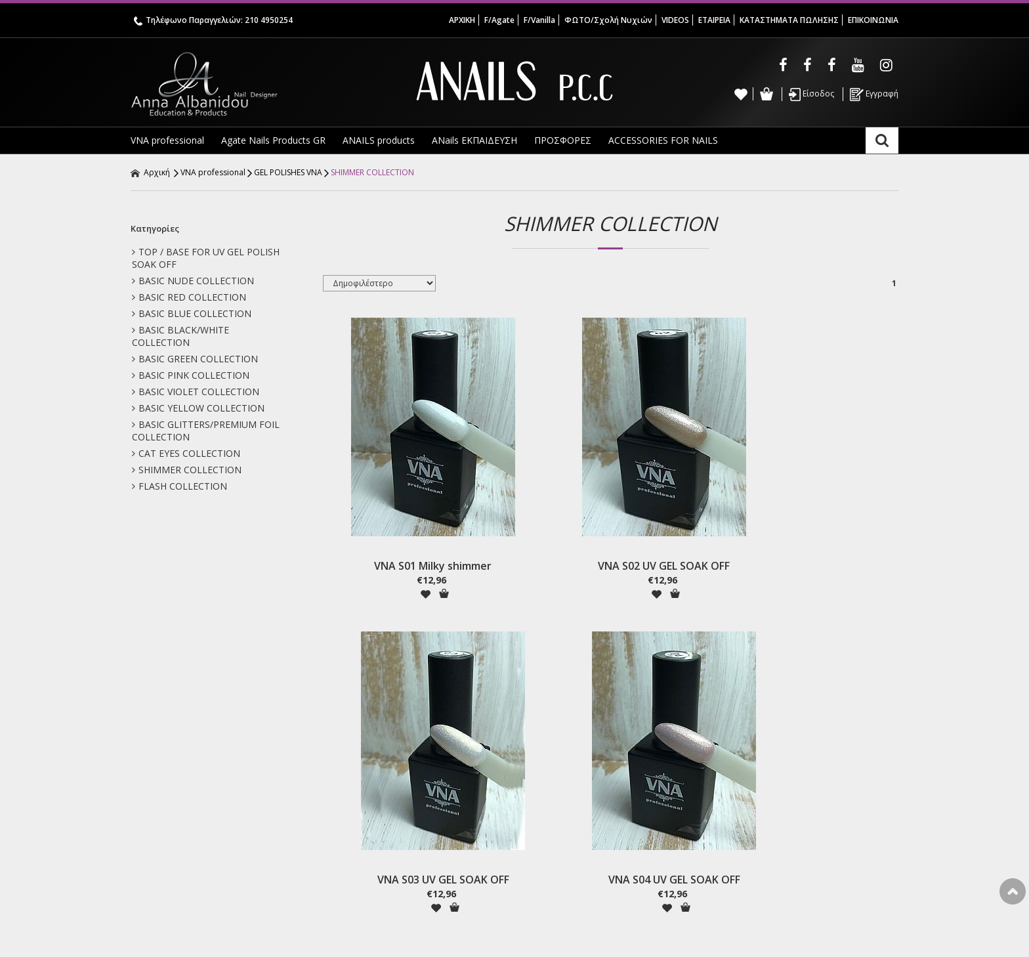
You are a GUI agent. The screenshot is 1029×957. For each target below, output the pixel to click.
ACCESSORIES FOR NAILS (663, 140)
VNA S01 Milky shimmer (389, 525)
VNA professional (167, 140)
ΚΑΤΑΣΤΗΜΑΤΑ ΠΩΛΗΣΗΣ (789, 20)
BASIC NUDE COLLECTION (193, 280)
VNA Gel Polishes (170, 839)
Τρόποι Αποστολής (367, 810)
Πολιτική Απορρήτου (370, 839)
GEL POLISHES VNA (288, 172)
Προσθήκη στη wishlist (381, 553)
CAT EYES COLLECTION (186, 453)
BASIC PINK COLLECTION (190, 375)
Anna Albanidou (259, 84)
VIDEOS (675, 20)
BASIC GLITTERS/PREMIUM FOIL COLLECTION (206, 430)
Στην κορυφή (1012, 891)
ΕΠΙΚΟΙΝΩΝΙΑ (873, 20)
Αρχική (150, 172)
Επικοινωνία (160, 882)
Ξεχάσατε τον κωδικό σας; (573, 825)
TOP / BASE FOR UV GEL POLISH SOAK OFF (206, 257)
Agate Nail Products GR (184, 825)
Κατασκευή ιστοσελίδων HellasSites (820, 933)
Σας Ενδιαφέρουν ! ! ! (179, 868)
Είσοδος (811, 94)
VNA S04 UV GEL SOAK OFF (830, 525)
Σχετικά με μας (165, 810)
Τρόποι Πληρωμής (365, 796)
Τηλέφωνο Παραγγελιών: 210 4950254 (213, 20)
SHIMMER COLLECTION (372, 172)
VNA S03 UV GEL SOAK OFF (683, 525)
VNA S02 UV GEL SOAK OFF (536, 525)
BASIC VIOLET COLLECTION (195, 391)
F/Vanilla (539, 20)
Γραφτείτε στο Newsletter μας (434, 717)
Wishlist (741, 93)
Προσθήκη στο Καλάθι (400, 553)
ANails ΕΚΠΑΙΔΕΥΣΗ (474, 140)
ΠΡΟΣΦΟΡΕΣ (562, 140)
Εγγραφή (874, 94)
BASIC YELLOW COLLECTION (198, 408)
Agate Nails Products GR (273, 140)
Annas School (163, 853)
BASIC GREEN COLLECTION (195, 358)
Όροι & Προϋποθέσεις (375, 825)
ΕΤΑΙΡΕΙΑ (714, 20)
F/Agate (499, 20)
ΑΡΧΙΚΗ (462, 20)
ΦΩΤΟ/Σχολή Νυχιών (608, 20)
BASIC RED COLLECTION (189, 297)
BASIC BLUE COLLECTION (191, 313)
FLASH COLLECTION (179, 486)
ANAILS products (379, 140)
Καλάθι (766, 93)
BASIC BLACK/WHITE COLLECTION (180, 336)
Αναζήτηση (882, 140)
